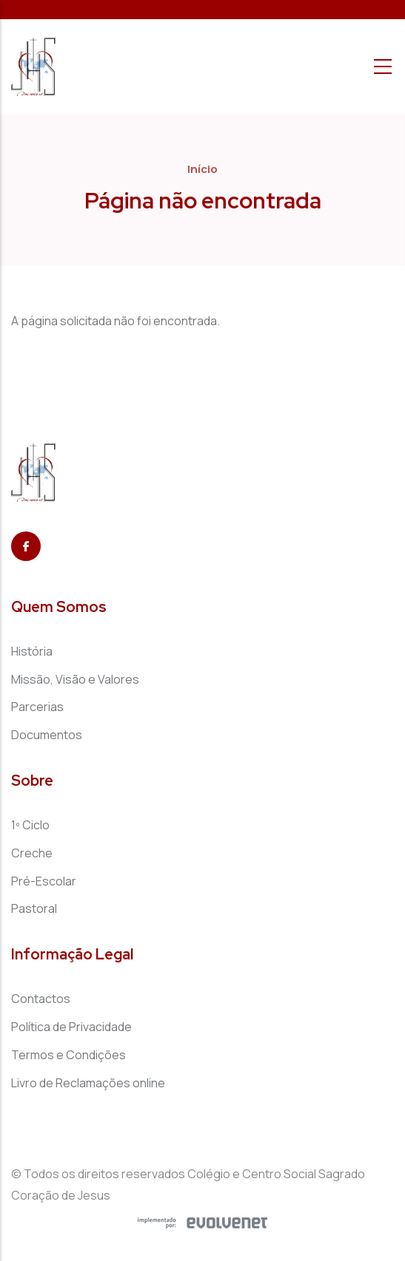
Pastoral (34, 908)
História (32, 651)
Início (202, 169)
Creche (32, 853)
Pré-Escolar (43, 881)
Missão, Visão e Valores (75, 679)
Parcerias (37, 707)
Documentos (46, 735)
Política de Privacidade (71, 1027)
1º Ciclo (30, 825)
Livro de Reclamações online (88, 1083)
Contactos (40, 998)
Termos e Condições (68, 1055)
